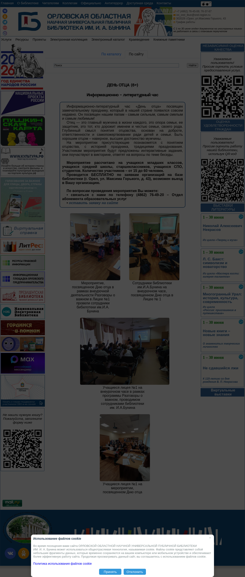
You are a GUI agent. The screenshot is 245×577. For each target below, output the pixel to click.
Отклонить (135, 572)
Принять (110, 572)
